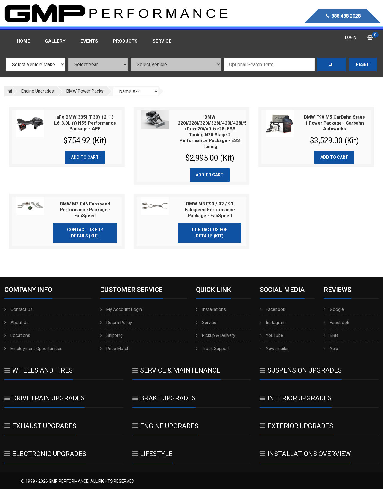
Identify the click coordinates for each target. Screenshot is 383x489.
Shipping (111, 335)
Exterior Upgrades (296, 426)
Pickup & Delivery (215, 335)
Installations (211, 309)
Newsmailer (274, 348)
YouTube (271, 335)
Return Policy (116, 322)
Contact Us (18, 309)
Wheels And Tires (38, 370)
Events (89, 41)
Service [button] (162, 41)
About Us (16, 322)
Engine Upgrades (165, 426)
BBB (331, 335)
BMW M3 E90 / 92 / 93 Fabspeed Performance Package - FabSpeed (210, 209)
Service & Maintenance (176, 370)
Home (23, 41)
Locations (17, 335)
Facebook (272, 309)
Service (206, 322)
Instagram (273, 322)
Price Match (115, 348)
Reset (362, 64)
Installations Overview (305, 454)
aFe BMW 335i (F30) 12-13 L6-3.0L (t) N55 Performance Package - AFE (85, 122)
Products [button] (125, 41)
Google (334, 309)
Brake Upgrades (164, 398)
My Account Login (121, 309)
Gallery (55, 41)
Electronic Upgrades (45, 454)
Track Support (213, 348)
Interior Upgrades (296, 398)
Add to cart (85, 157)
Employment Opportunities (33, 348)
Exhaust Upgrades (40, 426)
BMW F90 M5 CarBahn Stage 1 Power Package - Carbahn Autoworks (334, 122)
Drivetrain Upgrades (44, 398)
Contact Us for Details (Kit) (85, 232)
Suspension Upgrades (301, 370)
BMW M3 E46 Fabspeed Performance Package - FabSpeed (85, 209)
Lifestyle (152, 454)
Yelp (331, 348)
